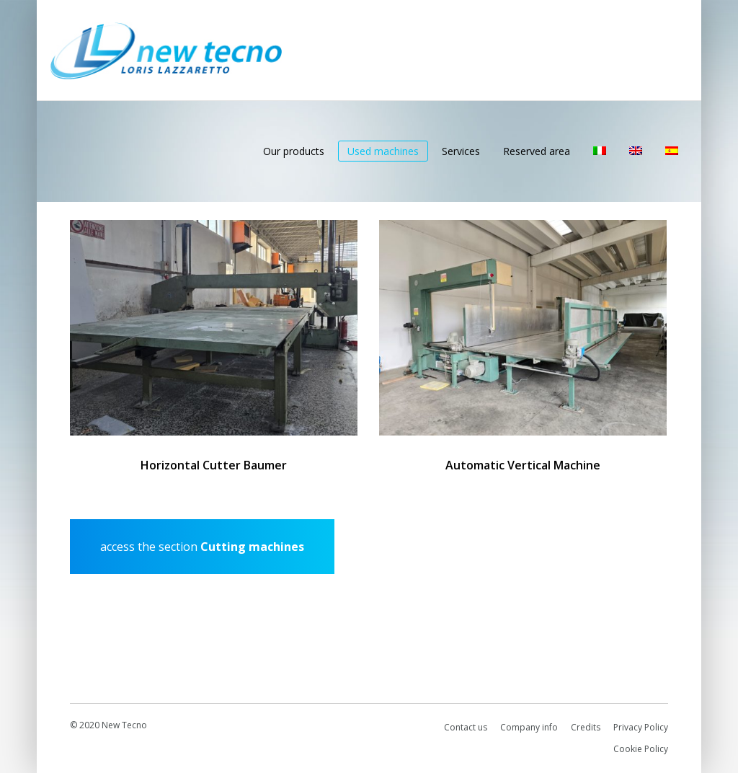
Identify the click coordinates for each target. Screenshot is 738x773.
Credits (585, 727)
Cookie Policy (640, 749)
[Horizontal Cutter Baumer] (213, 328)
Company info (529, 727)
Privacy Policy (640, 727)
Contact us (465, 727)
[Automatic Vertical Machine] (523, 328)
